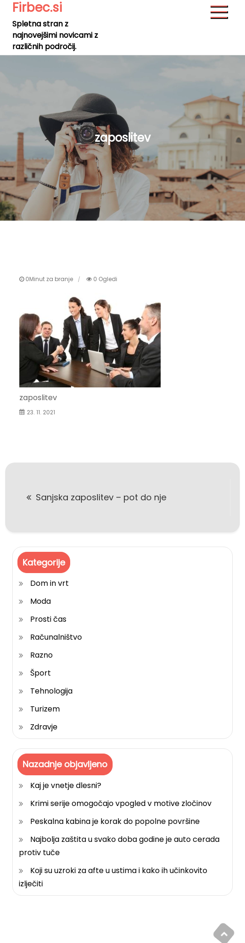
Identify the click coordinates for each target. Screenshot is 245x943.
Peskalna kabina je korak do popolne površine (115, 821)
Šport (40, 673)
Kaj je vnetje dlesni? (65, 785)
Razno (41, 655)
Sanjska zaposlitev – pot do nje (101, 497)
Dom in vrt (49, 583)
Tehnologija (51, 691)
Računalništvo (56, 637)
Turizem (45, 708)
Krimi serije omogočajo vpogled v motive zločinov (121, 803)
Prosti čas (48, 619)
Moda (40, 601)
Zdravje (43, 726)
